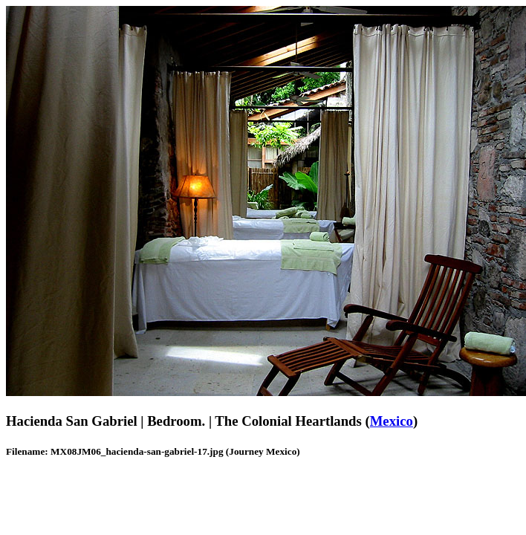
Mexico (391, 421)
